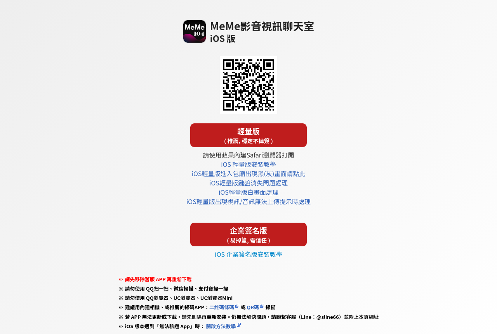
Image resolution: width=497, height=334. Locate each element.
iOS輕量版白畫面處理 (248, 192)
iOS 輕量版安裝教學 (248, 164)
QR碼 (253, 307)
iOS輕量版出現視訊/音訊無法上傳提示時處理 (248, 201)
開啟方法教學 (220, 326)
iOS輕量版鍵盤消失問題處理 (248, 182)
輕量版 (248, 135)
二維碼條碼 (221, 307)
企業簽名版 (248, 234)
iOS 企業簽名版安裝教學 (248, 254)
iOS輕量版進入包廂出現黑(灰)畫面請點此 (249, 173)
